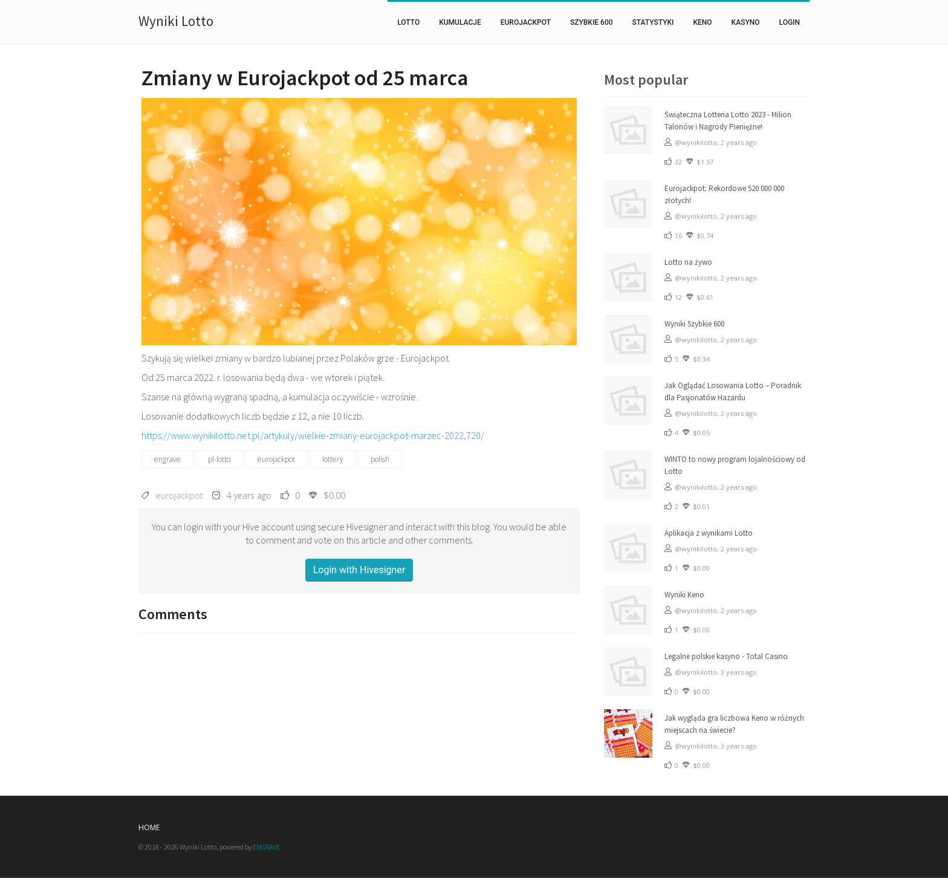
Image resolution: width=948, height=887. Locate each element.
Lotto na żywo (688, 262)
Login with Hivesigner (359, 570)
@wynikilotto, (698, 142)
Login (789, 22)
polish (380, 459)
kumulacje (460, 22)
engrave (167, 459)
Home (149, 827)
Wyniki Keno (684, 595)
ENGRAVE (266, 846)
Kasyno (746, 22)
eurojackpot (526, 22)
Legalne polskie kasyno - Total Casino (726, 656)
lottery (332, 459)
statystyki (653, 22)
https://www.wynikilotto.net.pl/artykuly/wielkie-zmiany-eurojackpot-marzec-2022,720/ (312, 435)
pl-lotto (219, 459)
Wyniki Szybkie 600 (694, 324)
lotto (408, 22)
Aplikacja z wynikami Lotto (708, 533)
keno (702, 22)
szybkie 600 (591, 22)
